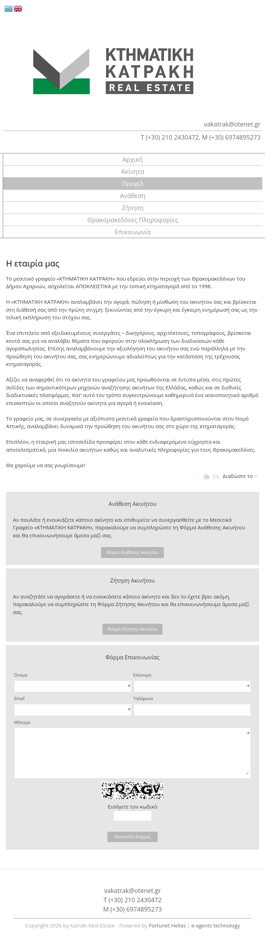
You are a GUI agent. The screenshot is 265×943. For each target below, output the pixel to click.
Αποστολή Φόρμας (132, 837)
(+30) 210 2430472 (172, 137)
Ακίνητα (132, 171)
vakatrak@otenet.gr (232, 124)
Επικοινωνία (133, 232)
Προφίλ (133, 183)
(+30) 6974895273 (235, 137)
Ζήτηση (133, 208)
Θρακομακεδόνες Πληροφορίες (132, 220)
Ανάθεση (132, 195)
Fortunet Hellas (167, 925)
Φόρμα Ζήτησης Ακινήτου (133, 629)
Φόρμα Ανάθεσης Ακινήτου (132, 552)
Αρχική (132, 159)
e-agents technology (216, 925)
